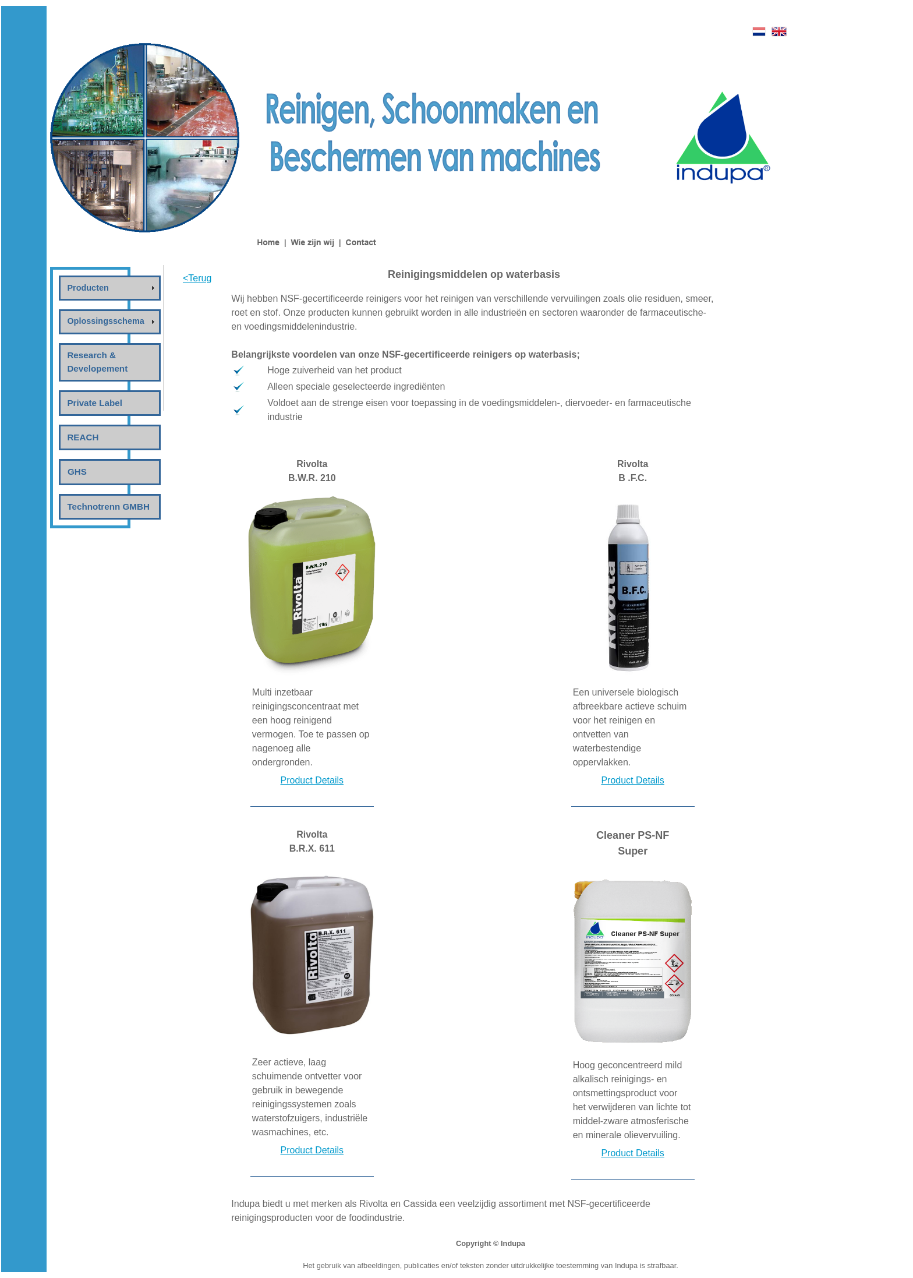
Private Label (94, 403)
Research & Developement (97, 361)
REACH (82, 437)
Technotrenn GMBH (108, 506)
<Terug (197, 278)
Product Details (312, 780)
